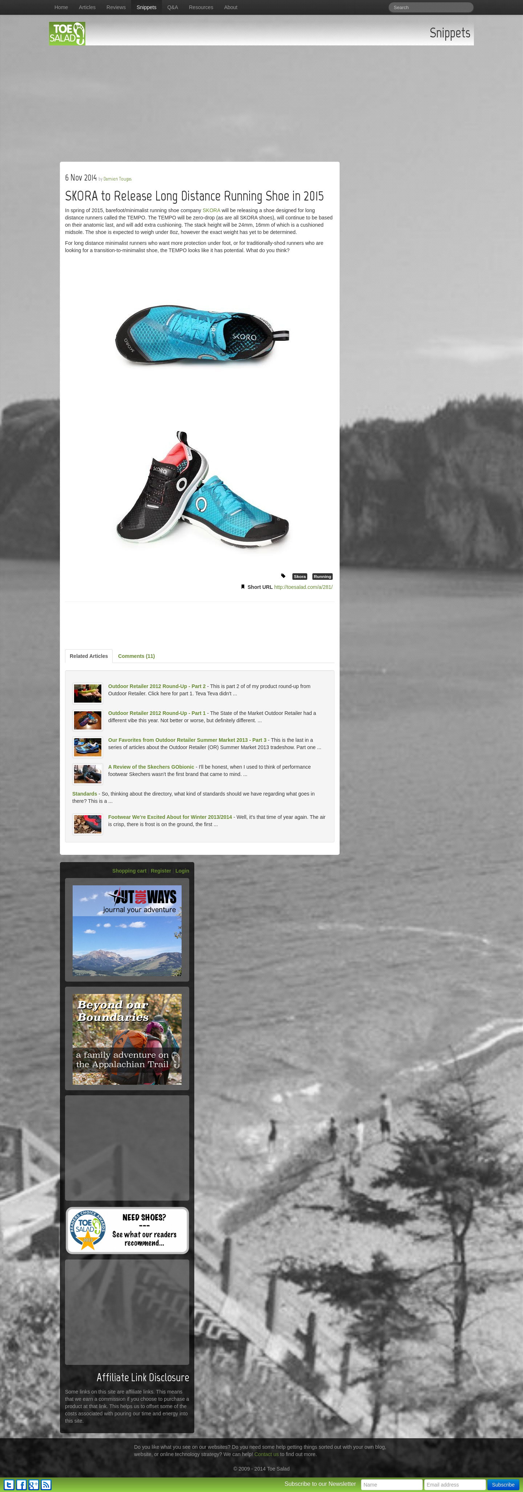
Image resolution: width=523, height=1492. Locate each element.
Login (182, 871)
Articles (87, 7)
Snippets (146, 7)
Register (161, 871)
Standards (84, 794)
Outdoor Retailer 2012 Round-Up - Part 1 (157, 713)
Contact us (267, 1454)
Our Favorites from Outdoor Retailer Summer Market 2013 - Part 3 (187, 740)
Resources (201, 7)
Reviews (116, 7)
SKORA (211, 210)
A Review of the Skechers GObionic (151, 767)
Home (61, 7)
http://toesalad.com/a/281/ (303, 587)
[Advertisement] (261, 100)
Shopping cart (129, 871)
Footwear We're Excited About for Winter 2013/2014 (170, 817)
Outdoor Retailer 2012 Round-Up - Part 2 (157, 686)
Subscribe (503, 1485)
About (231, 7)
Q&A (172, 7)
